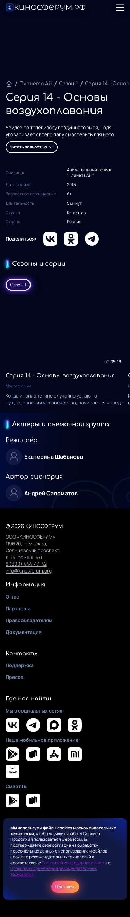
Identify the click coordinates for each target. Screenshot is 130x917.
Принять (65, 886)
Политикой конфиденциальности (75, 863)
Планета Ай (35, 83)
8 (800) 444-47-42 (26, 563)
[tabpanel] (65, 354)
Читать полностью (31, 147)
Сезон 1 (68, 83)
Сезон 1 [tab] (18, 284)
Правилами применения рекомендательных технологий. (53, 871)
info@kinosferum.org (29, 570)
